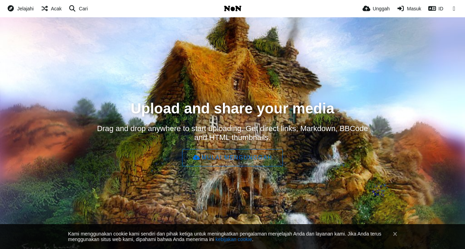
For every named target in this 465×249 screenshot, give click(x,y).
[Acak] (51, 8)
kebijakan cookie (233, 239)
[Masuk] (409, 8)
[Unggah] (376, 8)
